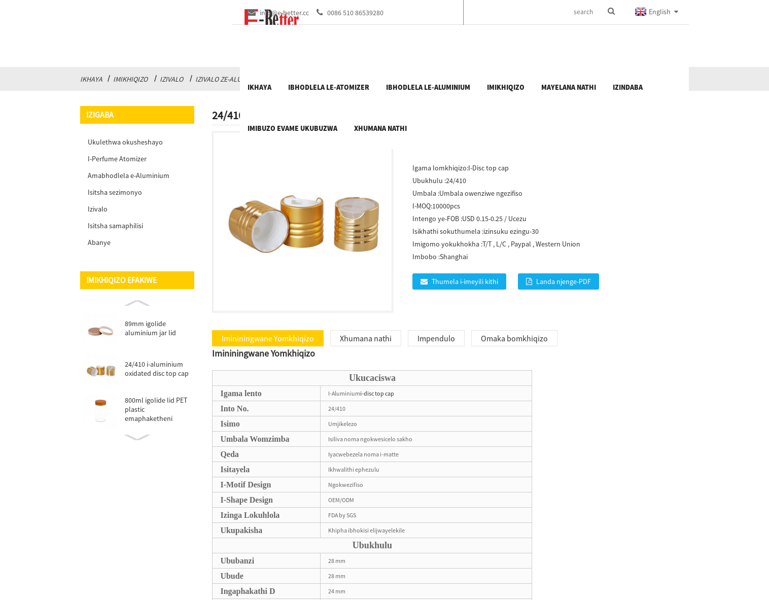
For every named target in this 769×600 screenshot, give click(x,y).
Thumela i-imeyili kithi (465, 281)
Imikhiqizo (130, 79)
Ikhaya (91, 79)
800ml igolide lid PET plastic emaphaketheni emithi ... (156, 409)
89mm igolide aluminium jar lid (150, 328)
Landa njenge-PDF (563, 281)
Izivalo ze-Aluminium (230, 79)
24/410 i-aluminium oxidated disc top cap (157, 369)
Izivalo (171, 79)
